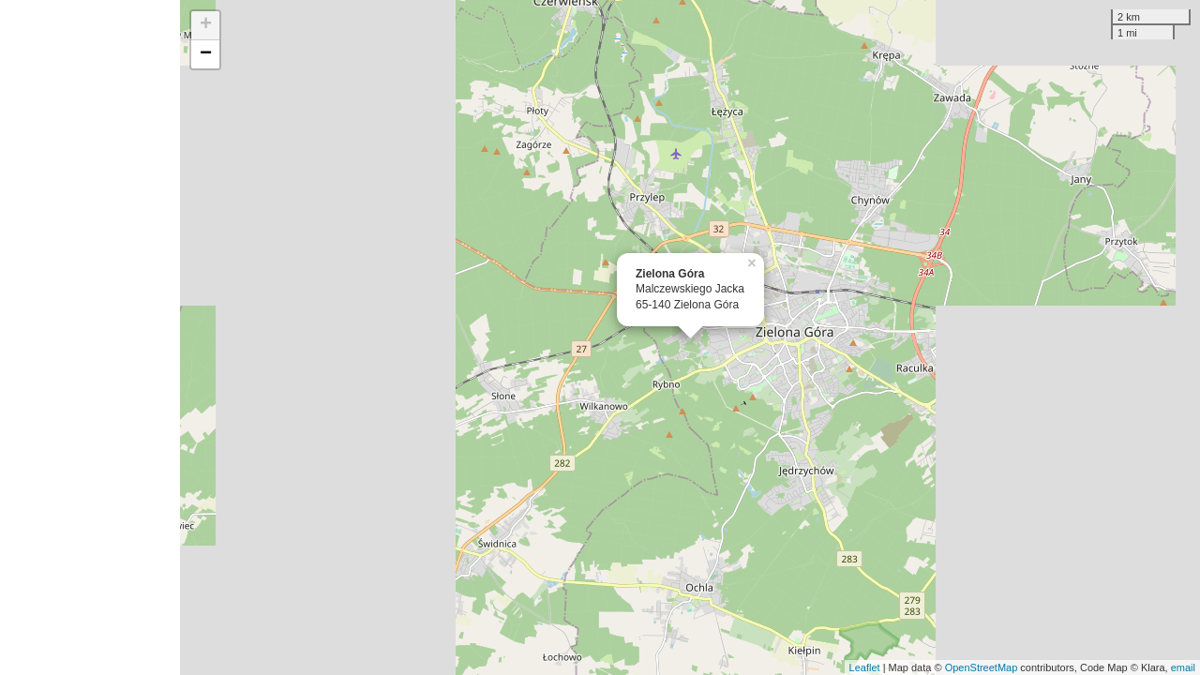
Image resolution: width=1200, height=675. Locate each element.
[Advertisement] (90, 337)
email (1183, 667)
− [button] (206, 54)
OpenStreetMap (981, 667)
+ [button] (206, 25)
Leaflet (864, 667)
